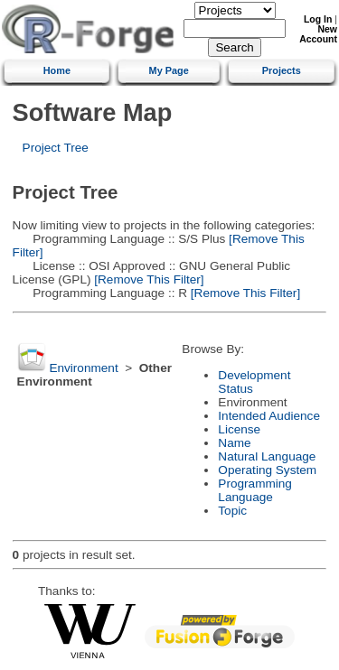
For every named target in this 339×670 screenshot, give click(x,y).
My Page (169, 70)
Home (57, 70)
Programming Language (255, 490)
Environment (83, 368)
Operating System (267, 470)
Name (234, 443)
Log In (318, 19)
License (239, 429)
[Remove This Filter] (146, 279)
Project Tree (56, 147)
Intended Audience (269, 416)
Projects (281, 70)
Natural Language (266, 456)
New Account (318, 34)
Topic (232, 510)
